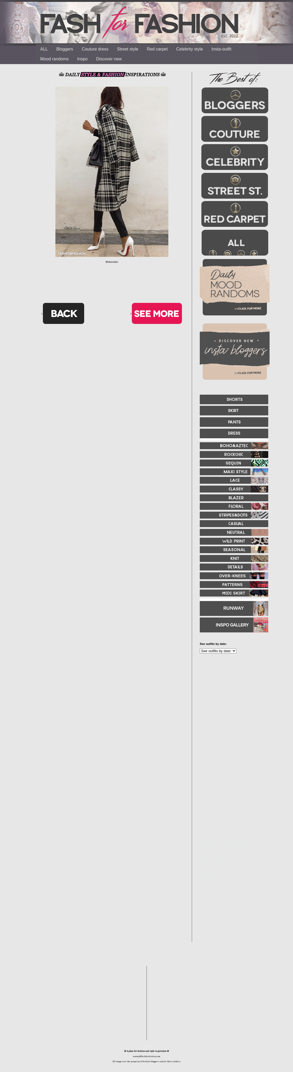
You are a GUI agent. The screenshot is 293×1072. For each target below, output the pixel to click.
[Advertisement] (226, 804)
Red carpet (157, 49)
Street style (127, 49)
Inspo (82, 59)
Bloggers (64, 49)
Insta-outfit (221, 49)
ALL (44, 49)
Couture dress (95, 49)
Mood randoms (54, 59)
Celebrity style (189, 49)
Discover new (109, 59)
